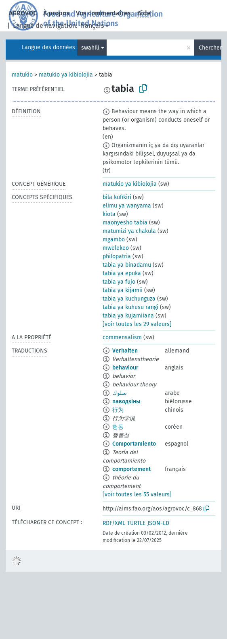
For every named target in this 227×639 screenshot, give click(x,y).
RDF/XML (114, 523)
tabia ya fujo (119, 281)
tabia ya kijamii (123, 290)
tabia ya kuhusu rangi (130, 307)
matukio (22, 74)
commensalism (122, 337)
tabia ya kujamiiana (128, 315)
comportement (131, 469)
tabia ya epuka (122, 273)
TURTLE (136, 523)
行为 (118, 410)
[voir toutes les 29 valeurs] (137, 324)
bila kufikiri (117, 197)
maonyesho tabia (125, 222)
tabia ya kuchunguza (129, 298)
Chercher (210, 47)
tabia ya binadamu (127, 264)
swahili (90, 47)
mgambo (114, 239)
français (92, 25)
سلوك (119, 393)
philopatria (117, 256)
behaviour (125, 367)
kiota (109, 214)
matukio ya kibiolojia (66, 74)
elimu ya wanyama (127, 205)
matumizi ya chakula (129, 231)
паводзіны (126, 401)
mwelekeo (116, 248)
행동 (118, 426)
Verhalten (125, 350)
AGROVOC (23, 13)
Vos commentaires (103, 13)
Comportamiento (134, 443)
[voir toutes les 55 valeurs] (137, 494)
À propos (56, 13)
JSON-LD (158, 523)
